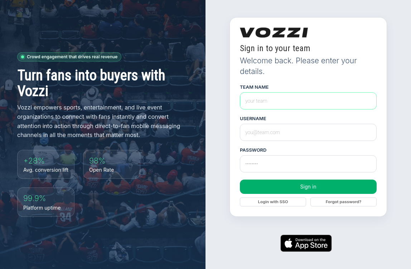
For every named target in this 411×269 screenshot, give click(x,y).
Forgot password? (344, 201)
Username (253, 118)
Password (253, 150)
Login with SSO (273, 201)
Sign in (308, 187)
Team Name (254, 87)
